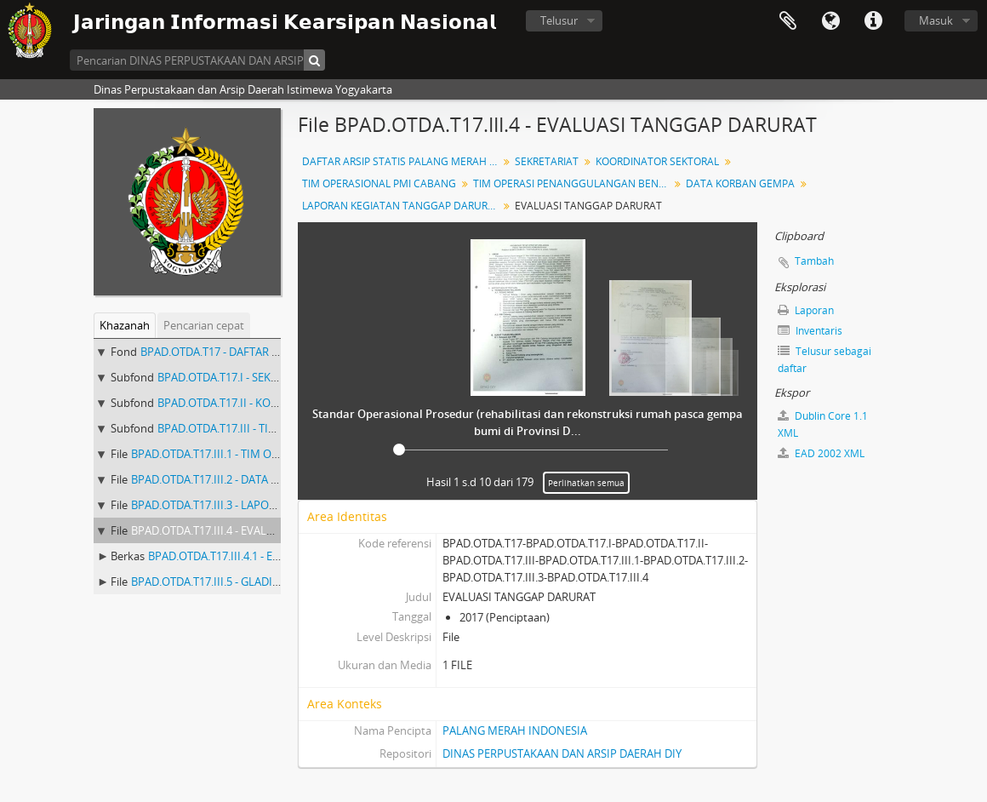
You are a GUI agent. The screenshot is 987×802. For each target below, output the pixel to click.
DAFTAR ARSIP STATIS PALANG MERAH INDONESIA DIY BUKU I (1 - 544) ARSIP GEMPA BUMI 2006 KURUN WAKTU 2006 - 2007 (402, 161)
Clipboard (788, 21)
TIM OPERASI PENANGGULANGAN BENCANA (573, 183)
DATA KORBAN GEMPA (740, 183)
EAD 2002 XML (821, 453)
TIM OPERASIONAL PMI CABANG (379, 183)
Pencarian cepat (203, 325)
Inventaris (810, 331)
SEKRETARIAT (547, 161)
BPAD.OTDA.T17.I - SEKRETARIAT (238, 377)
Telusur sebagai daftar (824, 359)
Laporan (806, 310)
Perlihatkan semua (586, 483)
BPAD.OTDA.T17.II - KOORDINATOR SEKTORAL (273, 402)
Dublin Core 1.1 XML (823, 424)
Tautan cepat (873, 21)
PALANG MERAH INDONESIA (514, 730)
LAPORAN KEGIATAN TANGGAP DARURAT (401, 205)
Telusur (559, 20)
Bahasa (830, 21)
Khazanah (125, 325)
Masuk (936, 20)
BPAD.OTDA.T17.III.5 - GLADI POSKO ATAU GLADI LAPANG (275, 581)
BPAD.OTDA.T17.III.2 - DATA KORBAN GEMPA (243, 479)
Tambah (814, 261)
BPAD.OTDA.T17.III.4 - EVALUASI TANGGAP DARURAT (262, 530)
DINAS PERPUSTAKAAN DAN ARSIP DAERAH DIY (562, 753)
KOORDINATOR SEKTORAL (657, 161)
